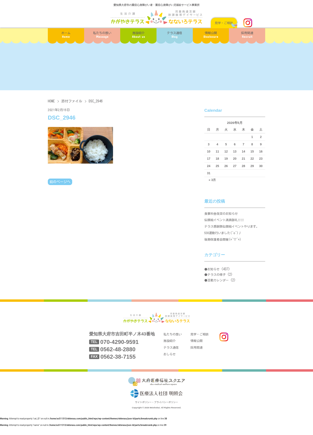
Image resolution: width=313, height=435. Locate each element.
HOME (51, 101)
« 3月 (212, 180)
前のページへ (60, 182)
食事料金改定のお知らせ (222, 214)
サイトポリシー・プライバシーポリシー (156, 410)
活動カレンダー (218, 284)
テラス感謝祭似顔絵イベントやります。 (233, 229)
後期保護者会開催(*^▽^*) (224, 243)
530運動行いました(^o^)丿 (224, 236)
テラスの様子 (216, 279)
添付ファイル (71, 101)
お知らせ (213, 273)
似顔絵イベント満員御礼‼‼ (225, 221)
